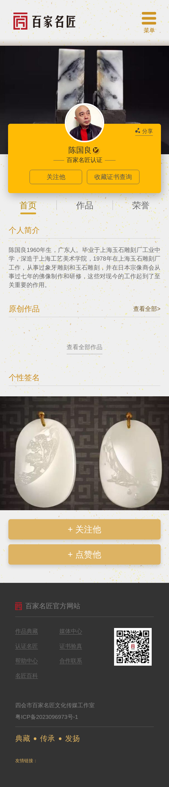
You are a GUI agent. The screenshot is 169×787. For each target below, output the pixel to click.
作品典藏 (26, 631)
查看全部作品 (84, 347)
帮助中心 (26, 661)
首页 (28, 205)
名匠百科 (26, 676)
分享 (144, 131)
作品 (84, 205)
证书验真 (70, 646)
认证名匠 (26, 646)
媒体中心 (70, 631)
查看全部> (146, 308)
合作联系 (70, 661)
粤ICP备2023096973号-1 (46, 717)
